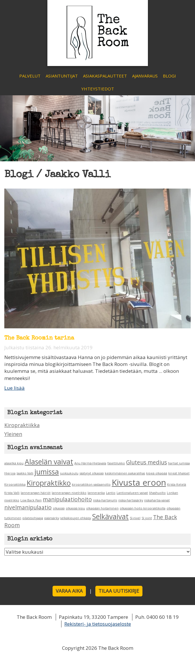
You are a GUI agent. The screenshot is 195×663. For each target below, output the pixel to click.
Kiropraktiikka (22, 425)
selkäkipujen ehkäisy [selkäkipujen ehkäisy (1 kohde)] (75, 518)
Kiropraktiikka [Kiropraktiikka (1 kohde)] (15, 484)
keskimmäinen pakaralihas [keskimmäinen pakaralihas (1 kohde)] (125, 473)
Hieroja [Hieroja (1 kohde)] (10, 473)
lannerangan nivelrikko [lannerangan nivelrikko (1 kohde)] (69, 493)
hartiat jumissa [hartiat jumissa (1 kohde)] (179, 463)
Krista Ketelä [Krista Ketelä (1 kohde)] (176, 484)
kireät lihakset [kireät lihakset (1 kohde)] (179, 473)
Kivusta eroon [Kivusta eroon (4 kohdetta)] (139, 482)
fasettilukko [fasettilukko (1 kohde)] (116, 463)
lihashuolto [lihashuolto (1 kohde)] (157, 493)
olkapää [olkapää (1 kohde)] (59, 508)
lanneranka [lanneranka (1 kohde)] (96, 493)
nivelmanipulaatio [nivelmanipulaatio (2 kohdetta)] (28, 507)
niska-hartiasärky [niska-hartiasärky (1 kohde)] (130, 500)
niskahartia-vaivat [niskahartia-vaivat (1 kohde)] (157, 500)
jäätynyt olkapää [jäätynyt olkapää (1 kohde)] (92, 473)
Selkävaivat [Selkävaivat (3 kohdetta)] (110, 516)
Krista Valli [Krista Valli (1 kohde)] (12, 493)
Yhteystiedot (97, 89)
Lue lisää (14, 388)
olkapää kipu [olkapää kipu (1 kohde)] (75, 508)
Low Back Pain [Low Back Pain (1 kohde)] (31, 500)
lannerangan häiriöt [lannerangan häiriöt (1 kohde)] (36, 493)
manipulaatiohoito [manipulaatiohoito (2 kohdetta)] (67, 499)
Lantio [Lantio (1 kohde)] (110, 493)
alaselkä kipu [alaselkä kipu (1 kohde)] (14, 463)
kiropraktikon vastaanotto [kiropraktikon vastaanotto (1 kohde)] (91, 484)
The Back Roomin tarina (39, 338)
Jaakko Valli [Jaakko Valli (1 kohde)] (25, 473)
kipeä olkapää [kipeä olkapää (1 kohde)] (156, 473)
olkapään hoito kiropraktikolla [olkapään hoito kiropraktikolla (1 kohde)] (142, 508)
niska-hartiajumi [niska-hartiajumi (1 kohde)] (105, 500)
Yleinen (13, 434)
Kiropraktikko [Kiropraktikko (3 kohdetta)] (49, 483)
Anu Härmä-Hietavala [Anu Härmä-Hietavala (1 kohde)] (90, 463)
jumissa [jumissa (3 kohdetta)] (46, 471)
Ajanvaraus (145, 76)
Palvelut (29, 76)
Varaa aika (69, 591)
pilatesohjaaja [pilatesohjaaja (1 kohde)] (32, 518)
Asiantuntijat (62, 76)
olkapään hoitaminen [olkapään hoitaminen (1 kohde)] (102, 508)
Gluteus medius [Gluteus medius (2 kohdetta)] (146, 462)
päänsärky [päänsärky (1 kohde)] (51, 518)
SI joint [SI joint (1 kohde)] (147, 518)
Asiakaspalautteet (105, 76)
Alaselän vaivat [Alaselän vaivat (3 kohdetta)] (49, 461)
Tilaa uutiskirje (119, 591)
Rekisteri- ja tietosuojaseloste (97, 624)
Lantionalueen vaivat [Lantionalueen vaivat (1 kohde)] (132, 493)
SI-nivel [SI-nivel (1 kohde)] (135, 518)
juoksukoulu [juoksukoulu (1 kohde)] (69, 473)
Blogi (169, 76)
